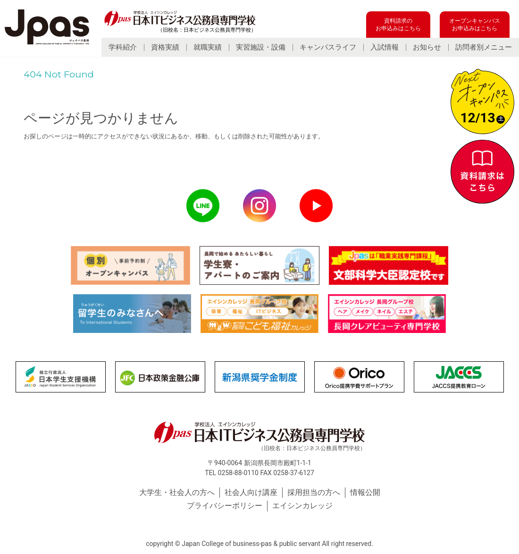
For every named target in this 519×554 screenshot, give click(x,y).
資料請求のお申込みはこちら (398, 24)
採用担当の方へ (313, 492)
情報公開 (365, 492)
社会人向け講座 (251, 492)
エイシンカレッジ (302, 505)
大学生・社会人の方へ (177, 492)
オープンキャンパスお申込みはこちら (474, 24)
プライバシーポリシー (224, 505)
